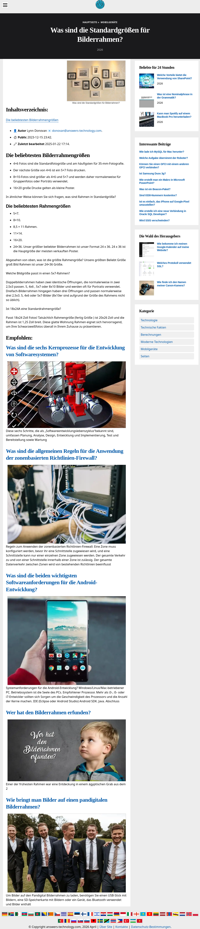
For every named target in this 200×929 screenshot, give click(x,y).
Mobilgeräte (149, 349)
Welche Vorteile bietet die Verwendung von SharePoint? (174, 77)
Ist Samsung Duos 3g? (152, 173)
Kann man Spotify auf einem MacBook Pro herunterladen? (174, 115)
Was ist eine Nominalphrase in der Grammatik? (174, 96)
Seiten (145, 356)
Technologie (149, 320)
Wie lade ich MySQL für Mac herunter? (161, 151)
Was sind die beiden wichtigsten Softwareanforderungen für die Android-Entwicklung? (51, 582)
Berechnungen (151, 335)
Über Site (106, 927)
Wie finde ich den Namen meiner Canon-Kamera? (171, 284)
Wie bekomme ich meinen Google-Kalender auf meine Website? (173, 247)
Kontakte (121, 927)
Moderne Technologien (157, 342)
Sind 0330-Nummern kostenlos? (158, 195)
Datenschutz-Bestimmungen (151, 927)
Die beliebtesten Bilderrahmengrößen (32, 120)
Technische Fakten (153, 327)
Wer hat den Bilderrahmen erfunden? (48, 712)
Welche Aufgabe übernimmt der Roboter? (163, 157)
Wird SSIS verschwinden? (154, 220)
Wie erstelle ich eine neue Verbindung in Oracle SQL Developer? (162, 213)
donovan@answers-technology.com (76, 131)
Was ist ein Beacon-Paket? (154, 189)
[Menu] (5, 5)
